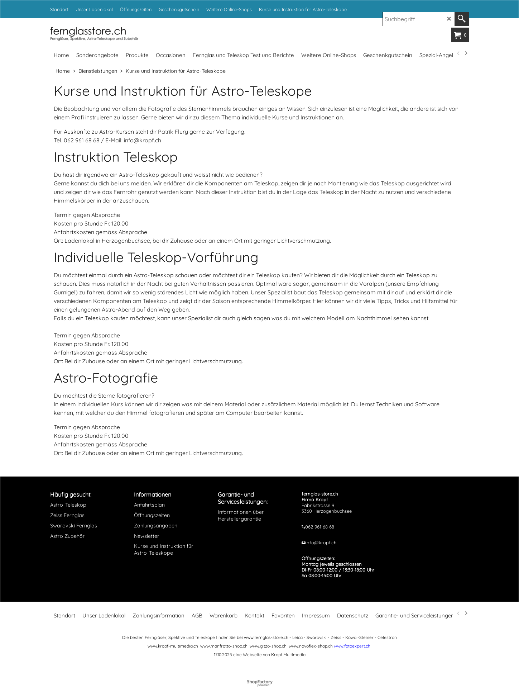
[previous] (459, 53)
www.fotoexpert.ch (352, 646)
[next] (466, 53)
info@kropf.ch (321, 542)
